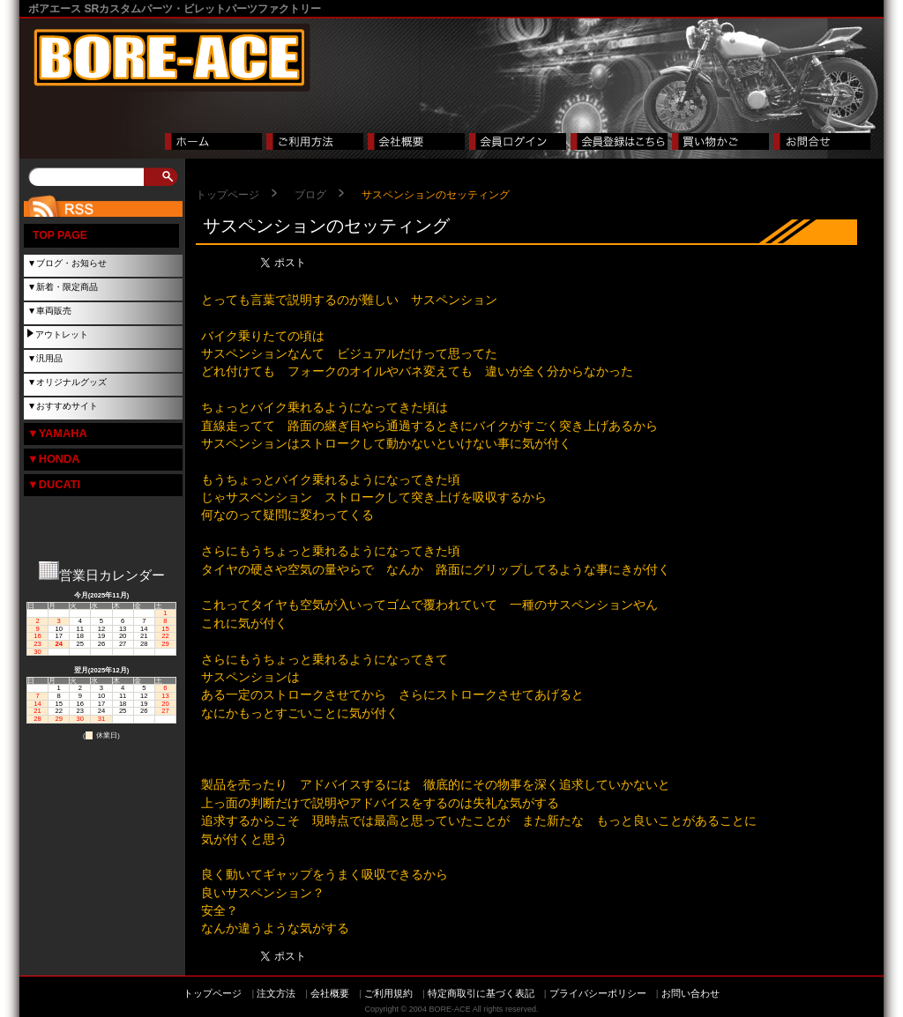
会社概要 (329, 993)
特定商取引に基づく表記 (481, 993)
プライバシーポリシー (597, 993)
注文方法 (276, 993)
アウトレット (61, 334)
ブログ (310, 195)
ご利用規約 (388, 993)
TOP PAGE (60, 235)
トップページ (227, 195)
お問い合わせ (690, 993)
